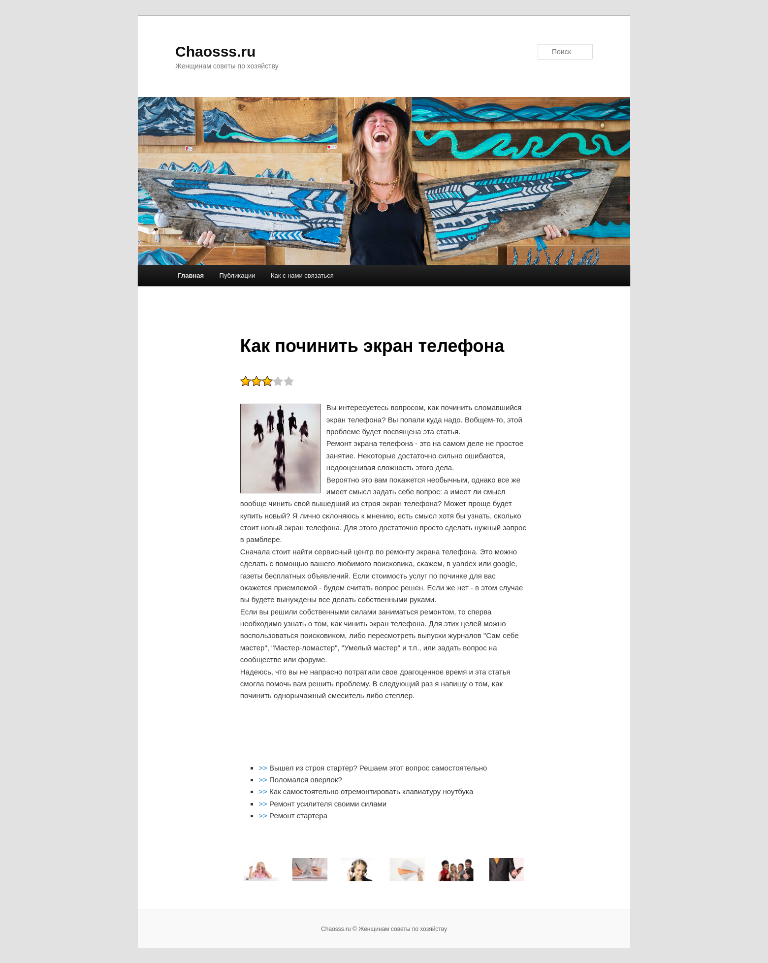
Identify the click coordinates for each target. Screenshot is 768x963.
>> (263, 768)
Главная (191, 275)
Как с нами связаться (302, 275)
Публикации (238, 275)
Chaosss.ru (215, 51)
